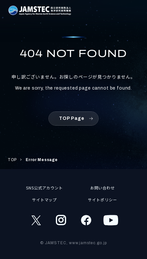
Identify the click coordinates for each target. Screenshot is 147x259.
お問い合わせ (102, 187)
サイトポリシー (102, 199)
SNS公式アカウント (44, 187)
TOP (12, 160)
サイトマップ (44, 199)
